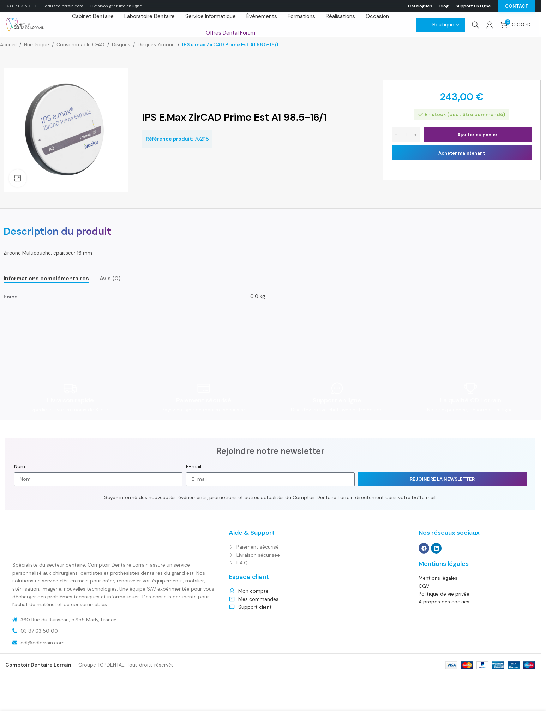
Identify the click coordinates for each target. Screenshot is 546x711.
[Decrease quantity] (396, 134)
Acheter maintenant (461, 153)
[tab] (46, 278)
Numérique (36, 44)
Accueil (8, 44)
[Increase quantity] (415, 134)
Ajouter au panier (477, 135)
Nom (19, 466)
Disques (121, 44)
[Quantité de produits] (406, 134)
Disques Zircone (156, 44)
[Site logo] (24, 24)
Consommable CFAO (80, 44)
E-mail (193, 466)
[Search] (475, 25)
